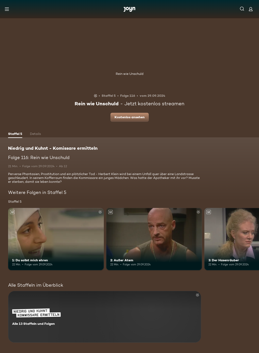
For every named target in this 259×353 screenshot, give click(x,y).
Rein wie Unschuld (129, 74)
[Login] (251, 9)
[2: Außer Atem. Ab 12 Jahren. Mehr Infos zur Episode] (154, 239)
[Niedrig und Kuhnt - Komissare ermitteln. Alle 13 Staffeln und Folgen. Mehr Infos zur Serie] (104, 317)
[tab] (15, 134)
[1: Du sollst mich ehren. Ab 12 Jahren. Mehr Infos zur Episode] (56, 239)
